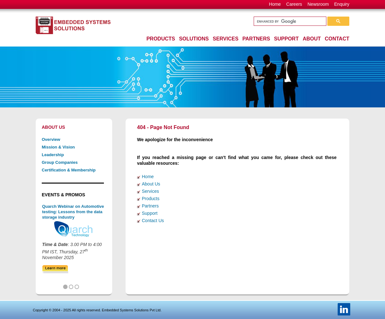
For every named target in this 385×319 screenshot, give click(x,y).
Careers (294, 4)
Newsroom (318, 4)
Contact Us (153, 220)
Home (275, 4)
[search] (289, 21)
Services (150, 191)
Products (150, 198)
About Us (151, 183)
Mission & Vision (58, 147)
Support (149, 213)
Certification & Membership (69, 170)
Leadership (53, 154)
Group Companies (60, 162)
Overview (51, 139)
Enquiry (341, 4)
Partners (150, 205)
